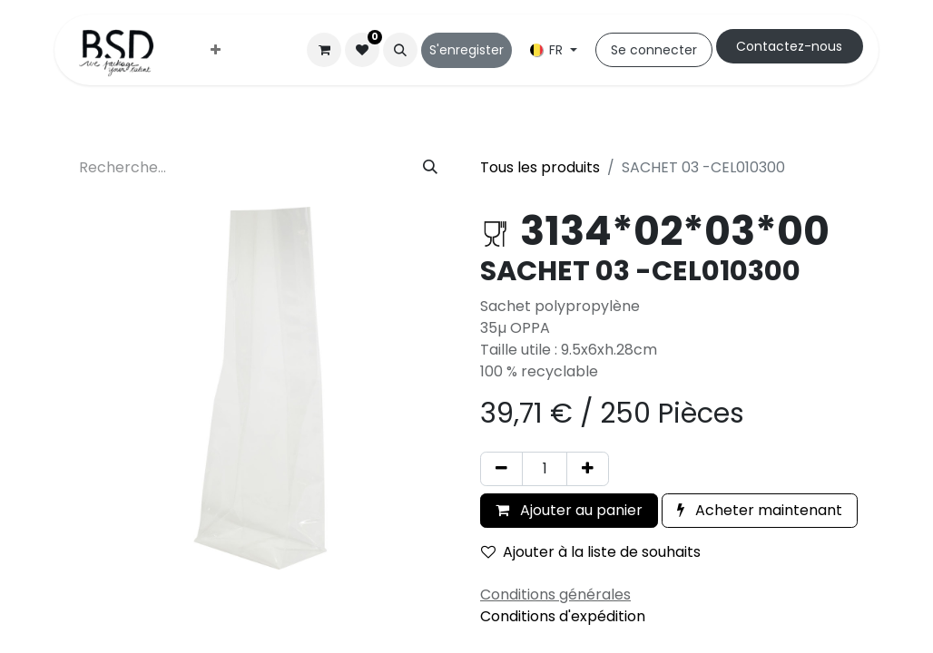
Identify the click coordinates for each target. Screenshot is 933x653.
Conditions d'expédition (562, 616)
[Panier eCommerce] (324, 50)
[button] (400, 50)
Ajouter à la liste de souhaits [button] (591, 551)
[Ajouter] (587, 469)
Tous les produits (540, 167)
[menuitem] (215, 50)
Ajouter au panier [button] (569, 510)
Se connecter (654, 50)
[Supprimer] (501, 469)
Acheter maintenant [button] (759, 510)
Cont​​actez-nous (789, 46)
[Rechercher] (430, 168)
